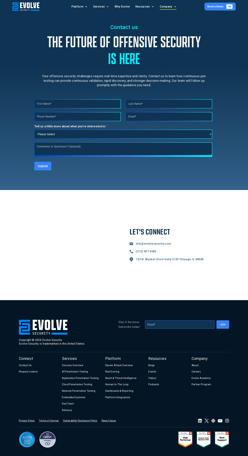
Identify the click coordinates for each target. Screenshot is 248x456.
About (195, 365)
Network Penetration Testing (78, 390)
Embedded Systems (73, 397)
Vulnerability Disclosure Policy (80, 420)
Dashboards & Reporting (119, 390)
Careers (196, 371)
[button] (79, 6)
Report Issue (109, 420)
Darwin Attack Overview (119, 365)
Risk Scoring (112, 371)
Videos (152, 378)
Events (152, 371)
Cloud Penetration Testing (77, 384)
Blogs (151, 365)
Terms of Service (49, 420)
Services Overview (72, 365)
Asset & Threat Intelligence (121, 378)
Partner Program (201, 384)
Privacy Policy (27, 420)
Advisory (67, 410)
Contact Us (25, 365)
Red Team (68, 403)
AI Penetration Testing (75, 371)
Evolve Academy (201, 378)
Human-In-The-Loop (117, 384)
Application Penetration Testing (80, 378)
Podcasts (153, 384)
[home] (26, 6)
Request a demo (28, 371)
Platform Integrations (117, 397)
